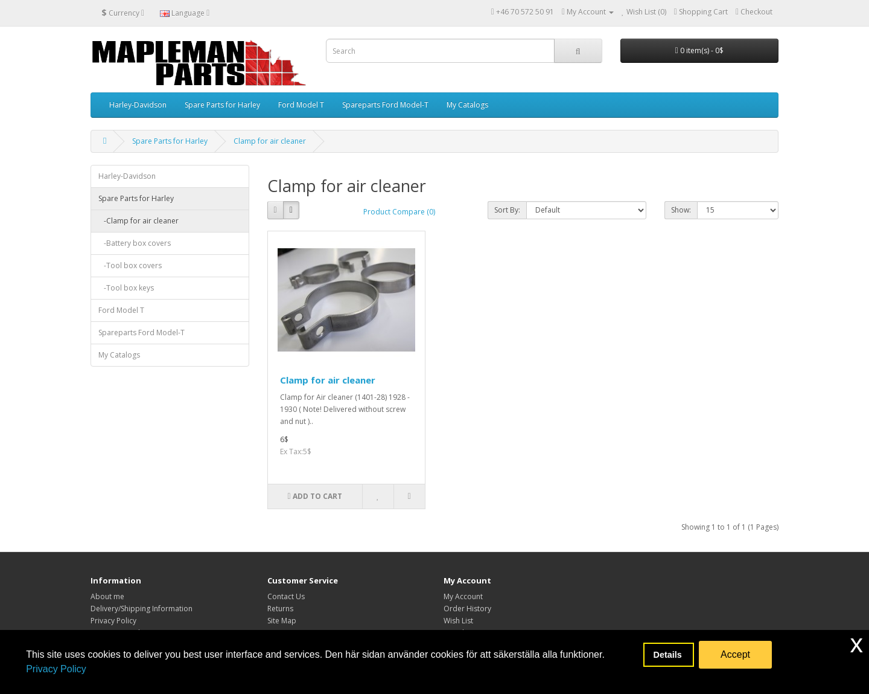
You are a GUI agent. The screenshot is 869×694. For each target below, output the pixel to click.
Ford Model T (301, 105)
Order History (467, 608)
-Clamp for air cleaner (138, 221)
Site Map (281, 620)
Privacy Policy (56, 669)
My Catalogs (467, 105)
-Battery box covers (134, 243)
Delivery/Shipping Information (142, 608)
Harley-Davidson (138, 105)
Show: (681, 210)
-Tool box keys (126, 288)
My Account (463, 596)
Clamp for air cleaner (270, 141)
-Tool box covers (130, 265)
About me (107, 596)
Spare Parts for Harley (222, 105)
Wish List (458, 620)
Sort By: (507, 210)
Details (669, 655)
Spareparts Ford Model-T (385, 105)
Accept (735, 654)
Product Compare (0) (399, 212)
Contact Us (286, 596)
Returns (280, 608)
